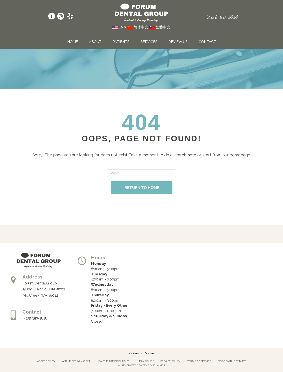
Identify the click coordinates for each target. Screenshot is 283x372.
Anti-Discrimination (76, 361)
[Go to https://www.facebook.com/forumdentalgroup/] (51, 17)
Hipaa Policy (145, 361)
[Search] (141, 173)
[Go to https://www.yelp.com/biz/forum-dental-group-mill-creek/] (70, 17)
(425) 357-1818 (222, 17)
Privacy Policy (170, 361)
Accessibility (46, 361)
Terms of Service (199, 361)
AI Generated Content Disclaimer (141, 365)
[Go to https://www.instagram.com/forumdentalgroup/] (60, 17)
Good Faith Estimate (232, 361)
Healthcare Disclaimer (113, 361)
